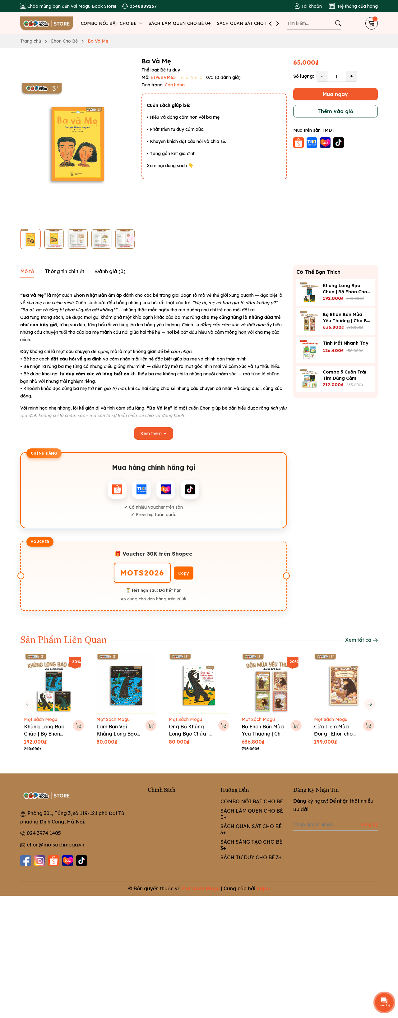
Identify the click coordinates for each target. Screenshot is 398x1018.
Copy (183, 573)
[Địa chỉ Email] (335, 824)
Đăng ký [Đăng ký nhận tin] (369, 824)
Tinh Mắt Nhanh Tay (345, 343)
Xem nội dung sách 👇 (170, 165)
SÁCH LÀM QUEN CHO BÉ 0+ (180, 23)
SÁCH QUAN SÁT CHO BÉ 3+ (247, 23)
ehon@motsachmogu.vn (55, 844)
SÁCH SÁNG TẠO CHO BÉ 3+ (251, 845)
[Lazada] (67, 860)
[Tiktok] (81, 860)
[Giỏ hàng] (371, 23)
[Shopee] (53, 860)
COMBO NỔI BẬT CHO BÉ (111, 23)
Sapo (263, 888)
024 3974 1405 (44, 833)
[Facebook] (25, 860)
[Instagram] (39, 860)
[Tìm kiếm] (338, 23)
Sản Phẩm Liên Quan (63, 639)
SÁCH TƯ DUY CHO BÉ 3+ (251, 857)
